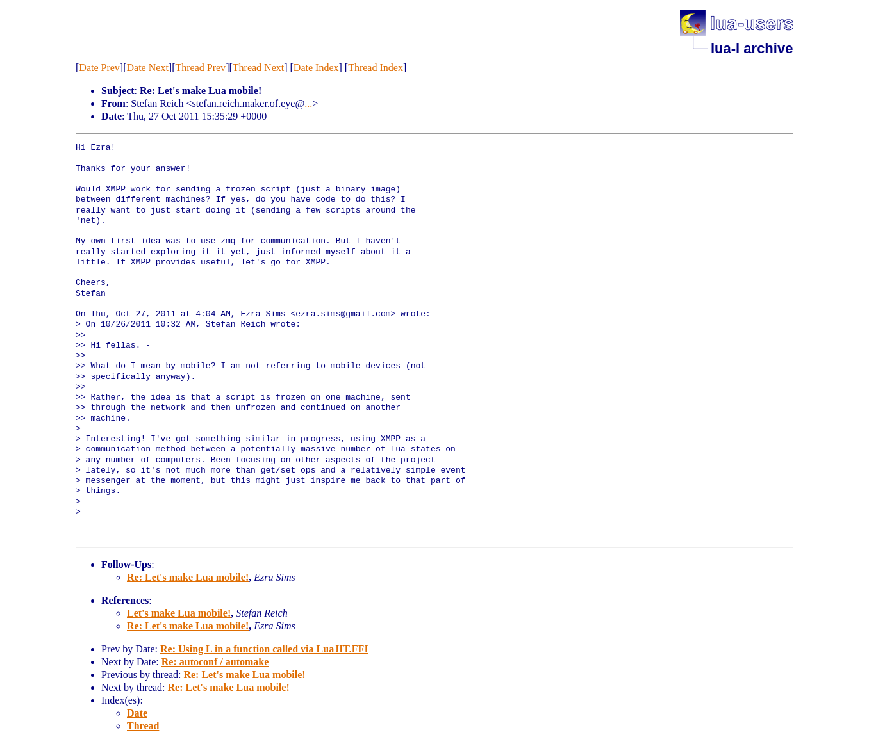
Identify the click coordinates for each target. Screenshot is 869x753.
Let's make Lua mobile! (179, 613)
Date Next (148, 67)
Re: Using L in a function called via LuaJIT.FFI (264, 649)
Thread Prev (200, 67)
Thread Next (258, 67)
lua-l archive (752, 48)
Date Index (316, 67)
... (308, 103)
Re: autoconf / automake (215, 661)
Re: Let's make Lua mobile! (188, 577)
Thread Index (375, 67)
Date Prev (99, 67)
